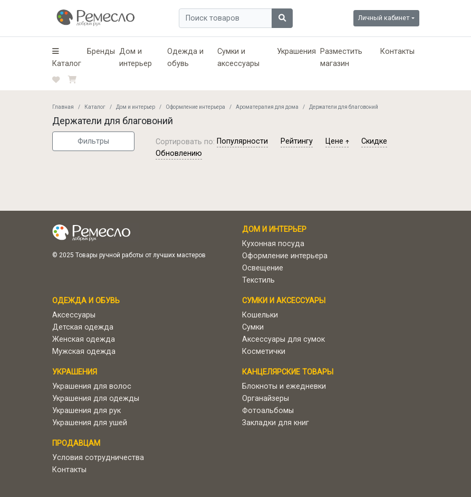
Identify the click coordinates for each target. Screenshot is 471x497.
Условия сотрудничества (98, 457)
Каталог (94, 107)
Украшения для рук (86, 410)
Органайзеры (265, 398)
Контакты (397, 51)
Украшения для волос (91, 386)
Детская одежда (82, 327)
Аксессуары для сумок (283, 339)
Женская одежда (83, 339)
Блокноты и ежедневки (284, 386)
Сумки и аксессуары (238, 57)
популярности (242, 141)
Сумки (253, 327)
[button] (67, 57)
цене (337, 141)
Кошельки (260, 315)
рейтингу (297, 141)
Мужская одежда (84, 351)
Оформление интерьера (195, 107)
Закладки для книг (275, 422)
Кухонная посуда (273, 243)
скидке (374, 141)
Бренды (101, 51)
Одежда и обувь (185, 57)
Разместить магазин (341, 57)
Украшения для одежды (95, 398)
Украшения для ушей (89, 422)
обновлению (179, 153)
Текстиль (258, 280)
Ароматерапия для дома (267, 107)
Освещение (262, 268)
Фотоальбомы (268, 410)
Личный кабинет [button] (383, 18)
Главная (63, 107)
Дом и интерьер (135, 57)
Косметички (263, 351)
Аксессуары (73, 315)
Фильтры (93, 141)
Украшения (296, 51)
